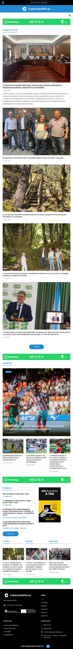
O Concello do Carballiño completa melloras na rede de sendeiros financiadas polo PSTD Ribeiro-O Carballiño (35, 216)
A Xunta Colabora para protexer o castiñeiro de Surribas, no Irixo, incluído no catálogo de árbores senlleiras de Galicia (35, 274)
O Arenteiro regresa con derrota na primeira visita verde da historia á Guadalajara (36, 459)
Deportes (8, 372)
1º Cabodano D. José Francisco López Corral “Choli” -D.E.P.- (17, 502)
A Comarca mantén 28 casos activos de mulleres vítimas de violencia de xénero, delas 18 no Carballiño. (32, 86)
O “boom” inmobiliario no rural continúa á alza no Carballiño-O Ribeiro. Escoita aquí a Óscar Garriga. (36, 567)
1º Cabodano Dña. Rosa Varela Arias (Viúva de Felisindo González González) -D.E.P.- (18, 524)
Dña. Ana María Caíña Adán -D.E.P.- (16, 494)
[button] (69, 15)
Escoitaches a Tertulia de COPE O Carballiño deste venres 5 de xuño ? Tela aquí (33, 158)
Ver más (37, 347)
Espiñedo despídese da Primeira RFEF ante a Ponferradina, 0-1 (12, 458)
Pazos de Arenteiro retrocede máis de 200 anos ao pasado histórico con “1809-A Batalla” (59, 566)
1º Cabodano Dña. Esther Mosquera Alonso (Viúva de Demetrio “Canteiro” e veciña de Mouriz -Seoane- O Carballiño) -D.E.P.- (18, 512)
